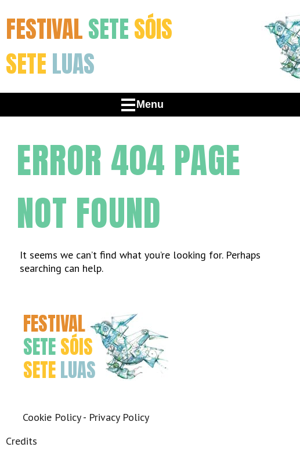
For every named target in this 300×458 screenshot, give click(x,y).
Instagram (88, 400)
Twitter (62, 400)
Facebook (36, 400)
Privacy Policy (119, 417)
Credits (21, 441)
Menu (150, 104)
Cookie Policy (52, 417)
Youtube (115, 400)
